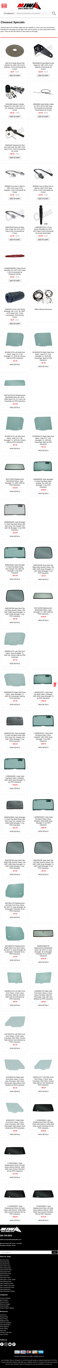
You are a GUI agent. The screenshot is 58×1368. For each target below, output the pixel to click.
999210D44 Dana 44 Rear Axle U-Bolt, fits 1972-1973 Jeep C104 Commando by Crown (14, 230)
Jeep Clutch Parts (5, 1266)
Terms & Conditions (5, 1323)
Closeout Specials (5, 1298)
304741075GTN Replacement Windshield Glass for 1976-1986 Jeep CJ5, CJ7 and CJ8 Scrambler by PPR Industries (14, 398)
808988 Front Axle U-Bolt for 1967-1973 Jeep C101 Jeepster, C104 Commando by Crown (15, 189)
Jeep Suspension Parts (6, 1283)
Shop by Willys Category (7, 1308)
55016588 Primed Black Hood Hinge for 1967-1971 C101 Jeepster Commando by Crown (43, 66)
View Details (15, 364)
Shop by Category (5, 1304)
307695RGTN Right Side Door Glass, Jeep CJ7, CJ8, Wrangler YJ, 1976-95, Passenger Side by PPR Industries (43, 356)
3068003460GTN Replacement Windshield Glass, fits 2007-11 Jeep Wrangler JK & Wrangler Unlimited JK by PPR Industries (43, 951)
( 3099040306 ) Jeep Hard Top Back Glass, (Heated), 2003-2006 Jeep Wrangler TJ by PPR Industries (14, 779)
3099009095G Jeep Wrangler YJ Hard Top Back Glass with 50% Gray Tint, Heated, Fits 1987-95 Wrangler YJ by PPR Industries (14, 526)
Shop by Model (4, 1306)
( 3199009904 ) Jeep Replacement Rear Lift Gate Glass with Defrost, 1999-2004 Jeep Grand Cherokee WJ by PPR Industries (43, 1124)
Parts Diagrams (4, 1326)
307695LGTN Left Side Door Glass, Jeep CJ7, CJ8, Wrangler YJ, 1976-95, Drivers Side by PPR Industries (15, 355)
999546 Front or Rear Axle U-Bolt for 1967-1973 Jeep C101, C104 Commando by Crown (43, 189)
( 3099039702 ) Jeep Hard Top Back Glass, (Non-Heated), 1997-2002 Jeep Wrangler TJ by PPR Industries (43, 737)
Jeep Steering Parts (5, 1281)
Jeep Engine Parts (5, 1271)
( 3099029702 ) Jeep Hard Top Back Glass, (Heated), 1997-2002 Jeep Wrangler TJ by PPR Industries (43, 695)
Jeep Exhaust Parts (5, 1273)
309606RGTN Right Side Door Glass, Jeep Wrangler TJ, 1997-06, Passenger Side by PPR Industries (15, 695)
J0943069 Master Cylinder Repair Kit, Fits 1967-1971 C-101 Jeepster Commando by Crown (14, 107)
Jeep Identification (5, 1324)
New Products (4, 1300)
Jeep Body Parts (4, 1262)
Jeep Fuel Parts (4, 1275)
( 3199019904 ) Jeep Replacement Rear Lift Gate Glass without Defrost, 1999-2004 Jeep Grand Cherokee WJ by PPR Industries (15, 1167)
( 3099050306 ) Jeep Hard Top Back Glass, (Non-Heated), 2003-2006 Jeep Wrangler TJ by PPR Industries (43, 821)
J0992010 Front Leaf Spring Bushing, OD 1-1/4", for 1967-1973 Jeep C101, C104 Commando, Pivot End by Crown (14, 313)
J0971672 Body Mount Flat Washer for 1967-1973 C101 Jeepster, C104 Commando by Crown (15, 66)
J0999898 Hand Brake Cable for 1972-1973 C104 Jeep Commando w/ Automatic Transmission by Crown (43, 107)
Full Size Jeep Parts (5, 1332)
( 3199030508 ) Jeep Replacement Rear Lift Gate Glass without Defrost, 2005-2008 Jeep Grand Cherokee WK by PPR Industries (43, 1210)
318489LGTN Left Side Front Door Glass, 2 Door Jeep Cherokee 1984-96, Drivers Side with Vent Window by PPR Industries (14, 995)
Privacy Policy (4, 1317)
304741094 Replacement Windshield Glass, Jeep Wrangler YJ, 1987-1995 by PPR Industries (15, 482)
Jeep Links (3, 1330)
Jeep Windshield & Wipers (7, 1291)
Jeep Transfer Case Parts (7, 1285)
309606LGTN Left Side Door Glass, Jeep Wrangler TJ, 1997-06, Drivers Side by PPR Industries (15, 654)
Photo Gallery (4, 1328)
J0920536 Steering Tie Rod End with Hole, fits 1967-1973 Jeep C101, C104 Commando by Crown (14, 148)
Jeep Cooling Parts (5, 1268)
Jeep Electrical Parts (6, 1270)
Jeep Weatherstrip (5, 1289)
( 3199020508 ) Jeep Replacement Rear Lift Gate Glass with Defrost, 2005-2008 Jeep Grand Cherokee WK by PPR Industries (15, 1210)
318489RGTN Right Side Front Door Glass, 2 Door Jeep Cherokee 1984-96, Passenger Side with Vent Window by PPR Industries (43, 995)
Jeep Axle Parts (4, 1260)
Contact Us (3, 1315)
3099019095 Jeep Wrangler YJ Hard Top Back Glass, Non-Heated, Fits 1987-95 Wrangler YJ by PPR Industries (15, 569)
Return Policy (4, 1319)
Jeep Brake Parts (5, 1264)
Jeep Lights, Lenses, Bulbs (7, 1279)
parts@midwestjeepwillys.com (12, 1239)
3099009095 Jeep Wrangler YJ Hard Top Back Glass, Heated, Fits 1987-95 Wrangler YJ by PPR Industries (43, 483)
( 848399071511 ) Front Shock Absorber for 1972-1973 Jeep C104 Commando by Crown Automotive (43, 230)
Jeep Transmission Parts (7, 1287)
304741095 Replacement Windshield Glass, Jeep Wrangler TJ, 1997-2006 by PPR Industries (43, 611)
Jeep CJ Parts (4, 1334)
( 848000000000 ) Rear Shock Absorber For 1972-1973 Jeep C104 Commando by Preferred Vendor (15, 271)
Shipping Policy (4, 1321)
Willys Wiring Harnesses (43, 309)
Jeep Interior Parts (5, 1277)
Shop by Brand (4, 1302)
